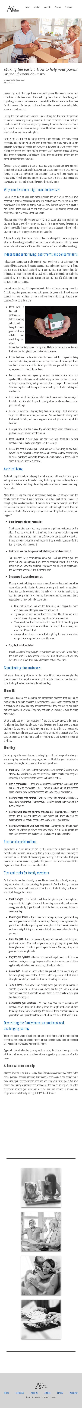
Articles (37, 7)
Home (27, 7)
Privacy (60, 1392)
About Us (47, 7)
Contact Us (20, 1392)
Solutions (68, 7)
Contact (58, 7)
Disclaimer (74, 1392)
